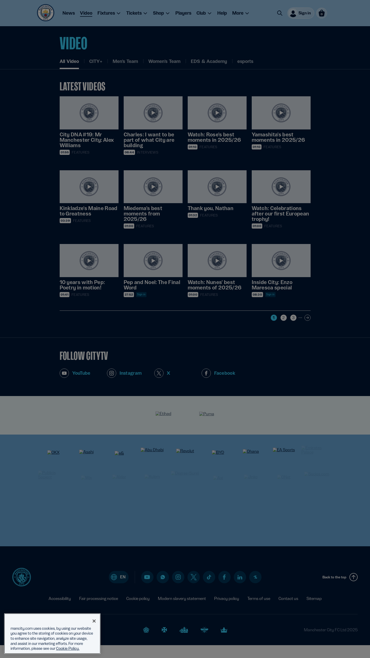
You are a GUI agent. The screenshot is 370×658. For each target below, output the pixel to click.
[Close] (94, 621)
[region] (52, 633)
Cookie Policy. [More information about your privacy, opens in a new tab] (67, 648)
